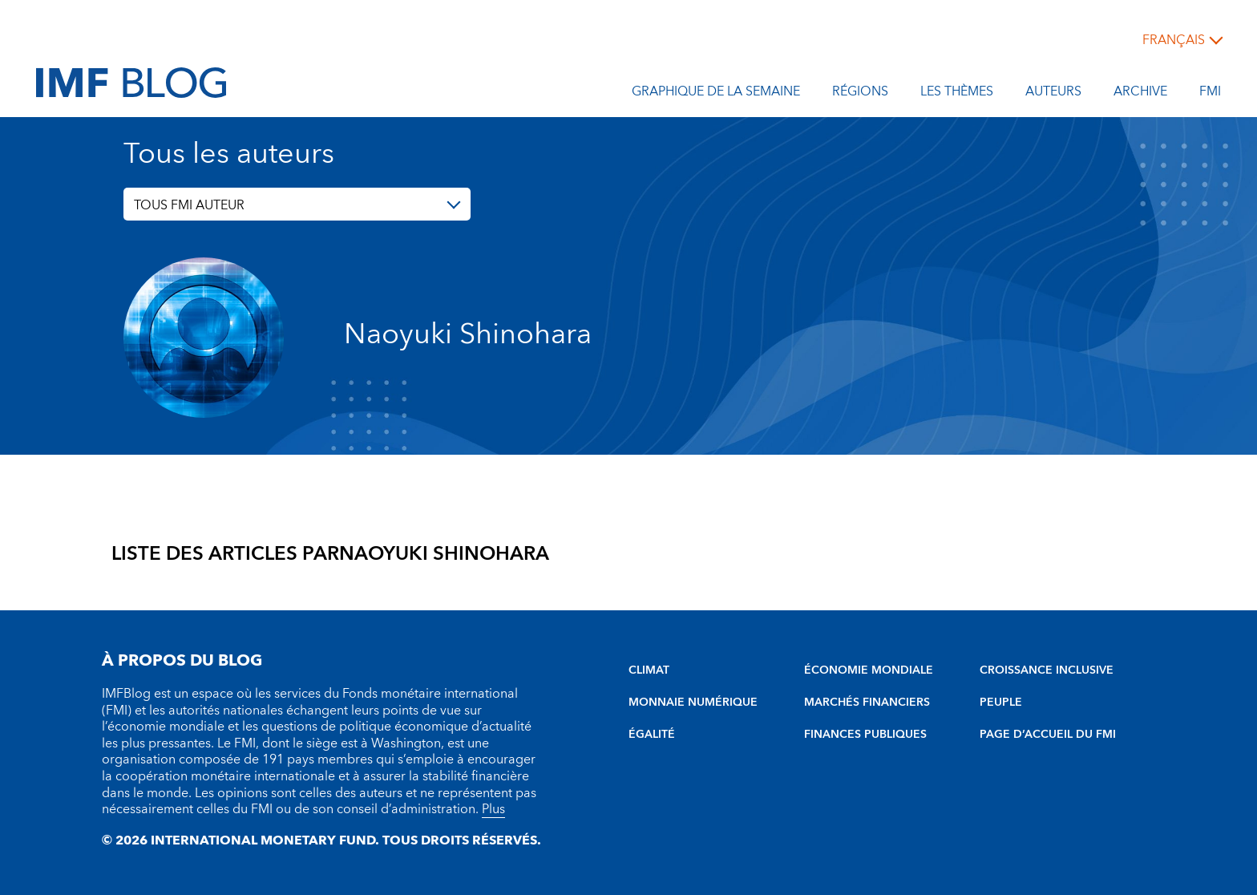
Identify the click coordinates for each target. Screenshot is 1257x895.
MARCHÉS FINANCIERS (867, 703)
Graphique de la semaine (716, 94)
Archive (1140, 94)
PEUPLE (1001, 703)
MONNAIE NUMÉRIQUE (693, 703)
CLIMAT (648, 670)
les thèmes (956, 94)
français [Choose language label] (1173, 40)
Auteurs (1053, 94)
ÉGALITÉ (651, 735)
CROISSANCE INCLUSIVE (1047, 670)
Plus (493, 809)
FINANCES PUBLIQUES (865, 735)
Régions (860, 94)
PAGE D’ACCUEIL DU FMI (1048, 735)
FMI (1210, 94)
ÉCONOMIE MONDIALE (868, 670)
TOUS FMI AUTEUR (189, 205)
